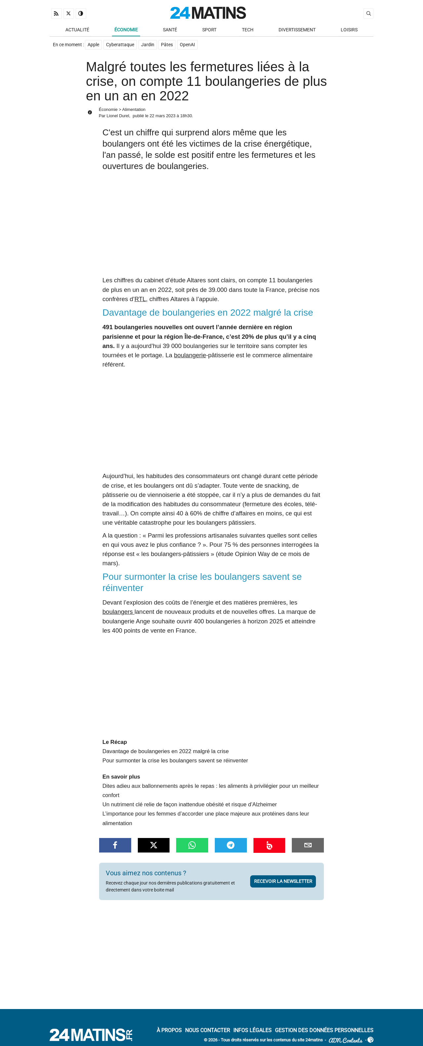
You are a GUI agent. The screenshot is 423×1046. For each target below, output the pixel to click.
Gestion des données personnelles (324, 1031)
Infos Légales (252, 1031)
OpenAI (187, 45)
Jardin (147, 45)
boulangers (118, 612)
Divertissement (297, 30)
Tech (247, 30)
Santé (170, 30)
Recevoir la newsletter (283, 881)
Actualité (77, 30)
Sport (209, 30)
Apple (93, 45)
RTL (140, 299)
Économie (126, 30)
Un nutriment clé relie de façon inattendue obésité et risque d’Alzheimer (189, 805)
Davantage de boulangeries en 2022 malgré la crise (165, 752)
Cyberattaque (120, 45)
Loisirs (349, 30)
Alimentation (133, 109)
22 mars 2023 (162, 116)
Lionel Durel (117, 116)
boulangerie (190, 355)
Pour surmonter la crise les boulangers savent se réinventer (175, 761)
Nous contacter (207, 1031)
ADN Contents (346, 1040)
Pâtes (167, 45)
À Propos (169, 1031)
